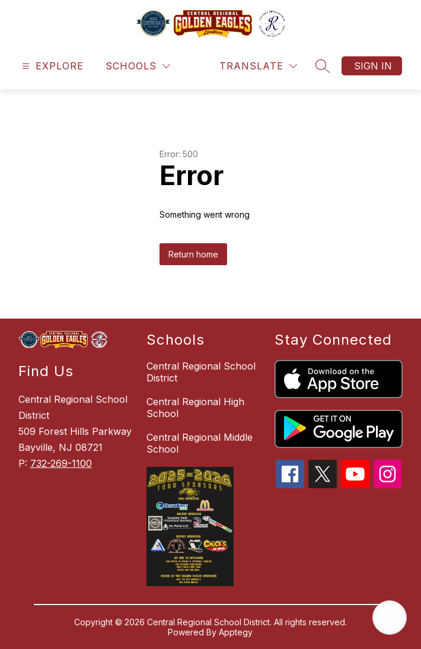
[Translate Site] (258, 66)
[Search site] (322, 66)
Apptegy (236, 632)
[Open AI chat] (389, 617)
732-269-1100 (61, 463)
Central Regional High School (195, 407)
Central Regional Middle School (199, 443)
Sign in (373, 66)
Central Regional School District (201, 372)
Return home (193, 254)
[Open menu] (51, 66)
